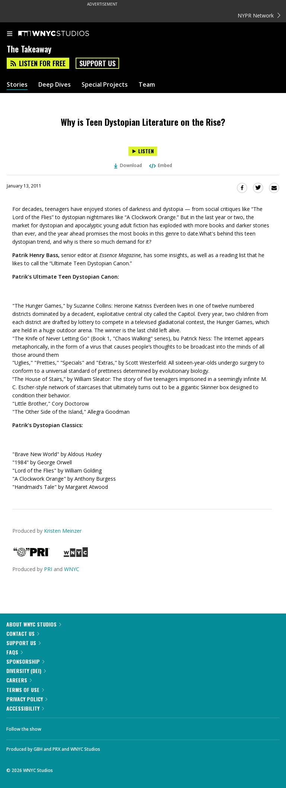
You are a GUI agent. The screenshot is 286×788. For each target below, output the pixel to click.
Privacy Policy (26, 699)
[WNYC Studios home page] (63, 34)
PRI (48, 569)
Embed (160, 165)
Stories (17, 84)
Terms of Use (25, 689)
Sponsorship (25, 661)
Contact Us (22, 633)
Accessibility (25, 708)
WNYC (71, 569)
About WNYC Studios (33, 624)
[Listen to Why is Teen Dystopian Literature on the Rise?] (142, 151)
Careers (19, 680)
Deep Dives (54, 84)
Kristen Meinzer (63, 530)
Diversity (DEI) (26, 671)
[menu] (9, 34)
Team (147, 84)
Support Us (97, 63)
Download (128, 165)
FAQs (14, 652)
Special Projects (105, 84)
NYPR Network (259, 15)
